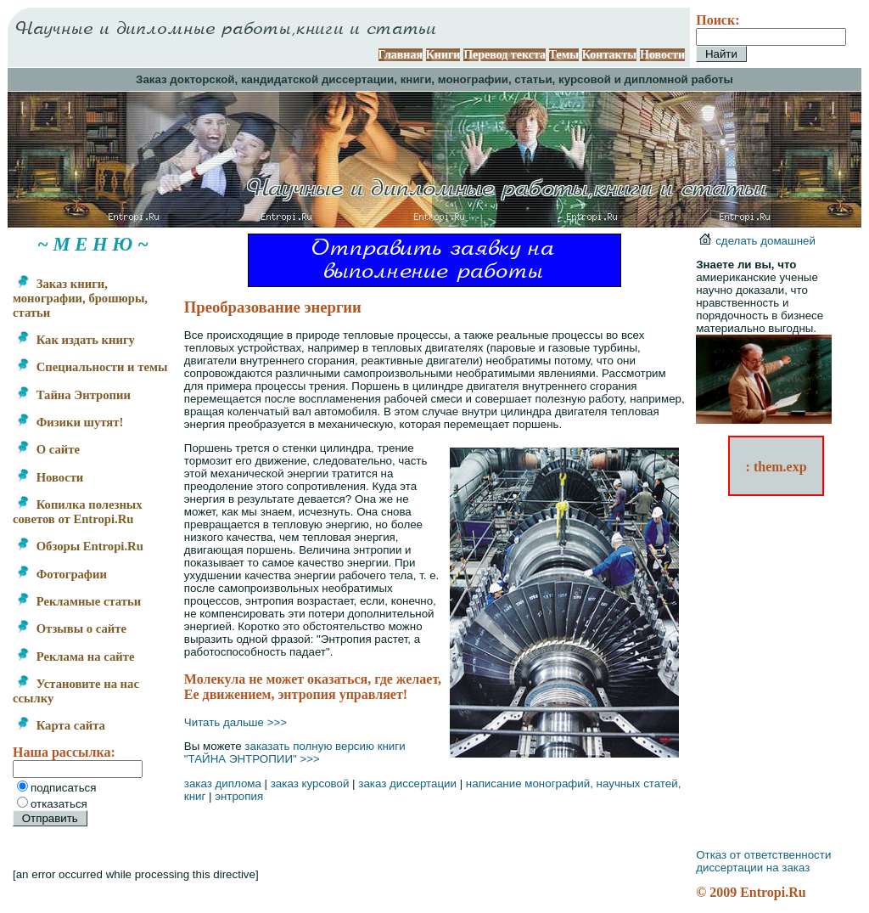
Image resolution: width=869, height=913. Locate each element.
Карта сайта (60, 725)
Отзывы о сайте (71, 628)
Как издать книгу (75, 340)
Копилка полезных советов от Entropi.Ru (78, 512)
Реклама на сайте (75, 656)
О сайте (48, 449)
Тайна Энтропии (73, 395)
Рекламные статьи (78, 601)
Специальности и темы (91, 367)
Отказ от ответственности (763, 854)
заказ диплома (222, 783)
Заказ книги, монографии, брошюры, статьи (80, 298)
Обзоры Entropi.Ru (79, 546)
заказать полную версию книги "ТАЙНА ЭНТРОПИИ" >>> (295, 752)
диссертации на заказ (753, 867)
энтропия (239, 796)
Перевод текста (504, 54)
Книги (443, 54)
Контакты (609, 54)
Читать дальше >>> (235, 722)
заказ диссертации (407, 783)
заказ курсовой (310, 783)
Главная (400, 54)
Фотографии (61, 574)
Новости (662, 54)
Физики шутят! (69, 422)
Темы (564, 54)
